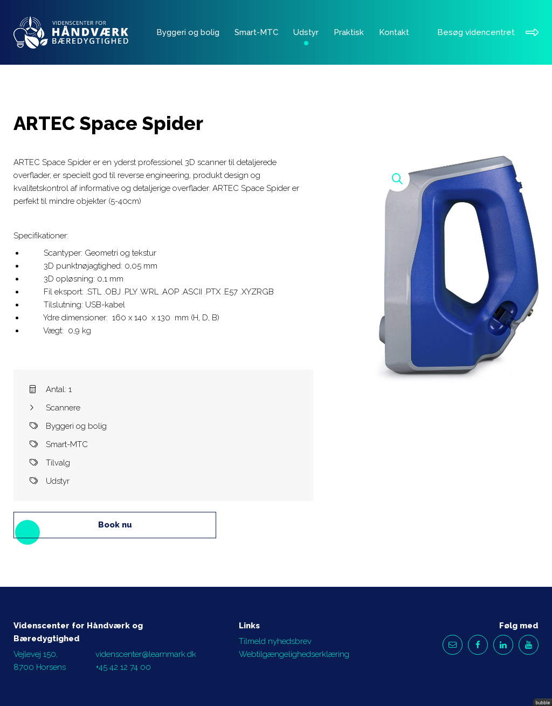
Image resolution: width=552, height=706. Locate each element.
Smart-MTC (256, 32)
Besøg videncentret (488, 32)
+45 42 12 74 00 (123, 667)
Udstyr (306, 32)
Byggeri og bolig (187, 32)
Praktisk (349, 32)
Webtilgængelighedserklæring (294, 654)
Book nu (115, 525)
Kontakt (394, 32)
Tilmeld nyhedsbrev (275, 641)
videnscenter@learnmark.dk (145, 654)
